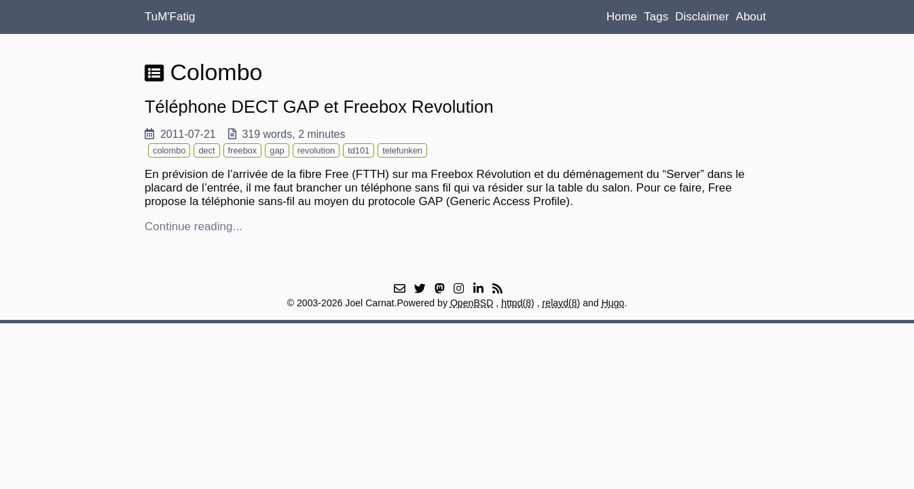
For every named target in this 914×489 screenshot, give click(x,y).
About (751, 16)
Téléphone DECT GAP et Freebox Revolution (319, 106)
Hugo (613, 302)
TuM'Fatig (170, 16)
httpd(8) (517, 302)
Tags (656, 16)
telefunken (402, 150)
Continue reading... (193, 226)
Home (621, 16)
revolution (316, 150)
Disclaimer (702, 16)
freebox (242, 150)
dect (206, 150)
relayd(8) (562, 302)
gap (277, 150)
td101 (358, 150)
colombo (169, 150)
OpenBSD (472, 302)
